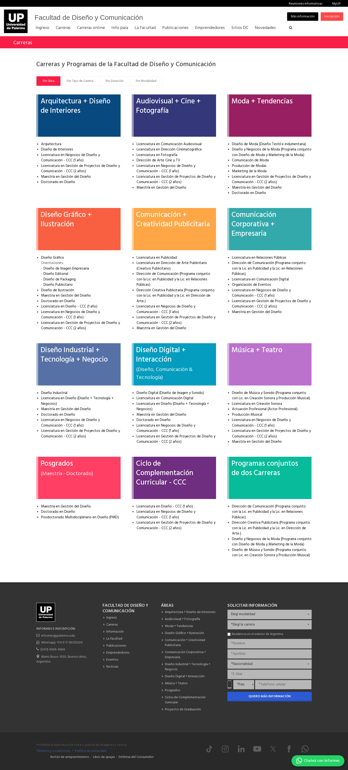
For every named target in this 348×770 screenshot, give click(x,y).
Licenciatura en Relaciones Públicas (259, 258)
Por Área (48, 81)
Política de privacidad (90, 751)
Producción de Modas (249, 166)
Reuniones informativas (305, 4)
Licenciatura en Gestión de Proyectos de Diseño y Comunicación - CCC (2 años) (80, 168)
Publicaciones (116, 645)
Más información (303, 16)
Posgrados (57, 464)
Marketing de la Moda (249, 171)
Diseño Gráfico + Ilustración (66, 219)
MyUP (336, 4)
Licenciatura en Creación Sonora (257, 404)
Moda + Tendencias (262, 101)
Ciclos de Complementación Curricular (185, 700)
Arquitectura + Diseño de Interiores (75, 106)
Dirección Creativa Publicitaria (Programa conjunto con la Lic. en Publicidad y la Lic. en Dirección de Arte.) (176, 295)
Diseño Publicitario (58, 285)
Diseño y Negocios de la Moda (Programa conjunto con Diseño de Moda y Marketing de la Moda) (272, 152)
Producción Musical (247, 415)
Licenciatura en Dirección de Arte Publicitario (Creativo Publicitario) (172, 265)
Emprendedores (117, 652)
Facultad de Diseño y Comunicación (89, 17)
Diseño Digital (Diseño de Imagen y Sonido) (170, 393)
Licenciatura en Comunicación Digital (260, 279)
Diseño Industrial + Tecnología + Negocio (74, 354)
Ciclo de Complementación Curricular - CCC (164, 473)
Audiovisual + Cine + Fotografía (168, 106)
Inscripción (332, 16)
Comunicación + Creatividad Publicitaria (173, 219)
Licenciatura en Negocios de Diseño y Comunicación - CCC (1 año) (70, 158)
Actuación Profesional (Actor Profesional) (264, 409)
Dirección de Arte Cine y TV (158, 160)
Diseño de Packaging (60, 279)
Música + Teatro (257, 350)
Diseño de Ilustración (57, 290)
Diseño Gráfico (52, 258)
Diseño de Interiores (57, 149)
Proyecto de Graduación (183, 709)
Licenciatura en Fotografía (157, 155)
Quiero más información (269, 696)
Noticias (112, 666)
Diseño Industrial (54, 393)
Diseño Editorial (56, 274)
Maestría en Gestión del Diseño (66, 177)
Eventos (112, 659)
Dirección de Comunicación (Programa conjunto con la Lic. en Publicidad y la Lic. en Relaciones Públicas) (173, 279)
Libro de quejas (104, 757)
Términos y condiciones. (53, 751)
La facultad (114, 638)
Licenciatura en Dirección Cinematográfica (169, 149)
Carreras (22, 43)
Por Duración (114, 81)
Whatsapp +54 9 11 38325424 (62, 642)
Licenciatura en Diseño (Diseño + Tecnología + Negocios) (77, 401)
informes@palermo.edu (58, 636)
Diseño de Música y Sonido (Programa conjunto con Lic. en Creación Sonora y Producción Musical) (271, 395)
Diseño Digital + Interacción (161, 354)
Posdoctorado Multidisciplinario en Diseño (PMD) (80, 517)
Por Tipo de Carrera (80, 81)
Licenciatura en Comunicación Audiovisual (169, 144)
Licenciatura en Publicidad (157, 258)
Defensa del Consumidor (136, 757)
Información (115, 631)
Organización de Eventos (251, 285)
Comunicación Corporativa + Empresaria (254, 224)
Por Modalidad (146, 81)
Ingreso (111, 617)
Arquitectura (51, 144)
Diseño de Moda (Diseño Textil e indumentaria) (269, 144)
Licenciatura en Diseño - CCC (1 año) (69, 306)
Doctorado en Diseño (58, 182)
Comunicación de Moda (250, 160)
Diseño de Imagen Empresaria (66, 268)
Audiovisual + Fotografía (182, 619)
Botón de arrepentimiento (70, 757)
